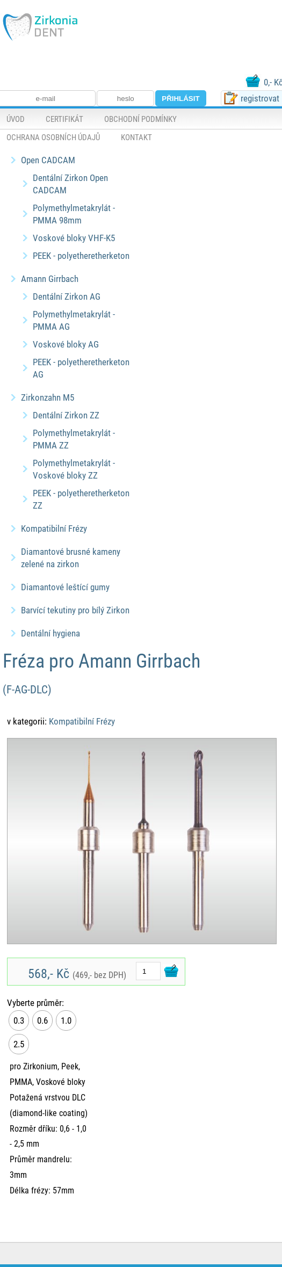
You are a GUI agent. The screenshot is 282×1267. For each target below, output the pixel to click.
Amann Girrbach (49, 278)
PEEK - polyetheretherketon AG (81, 368)
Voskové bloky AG (66, 344)
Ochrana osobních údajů (53, 137)
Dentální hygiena (50, 633)
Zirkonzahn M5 (47, 397)
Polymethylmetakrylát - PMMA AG (74, 320)
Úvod (15, 118)
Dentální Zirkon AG (66, 296)
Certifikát (64, 118)
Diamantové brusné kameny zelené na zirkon (70, 557)
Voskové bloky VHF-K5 (74, 237)
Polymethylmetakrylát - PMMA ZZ (74, 438)
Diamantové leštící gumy (65, 587)
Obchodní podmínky (140, 118)
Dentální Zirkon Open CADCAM (70, 183)
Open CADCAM (48, 160)
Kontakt (136, 137)
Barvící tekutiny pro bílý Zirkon (75, 610)
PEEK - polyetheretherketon (81, 255)
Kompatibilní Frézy (54, 528)
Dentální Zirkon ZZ (66, 415)
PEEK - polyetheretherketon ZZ (81, 499)
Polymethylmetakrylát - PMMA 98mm (74, 213)
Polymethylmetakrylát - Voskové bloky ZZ (74, 469)
